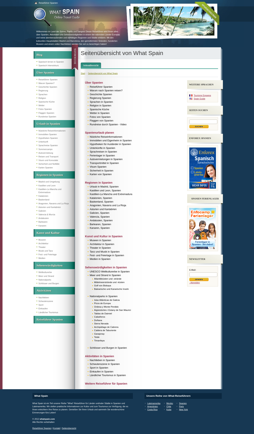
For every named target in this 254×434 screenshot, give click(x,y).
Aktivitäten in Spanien (99, 356)
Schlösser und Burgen (48, 283)
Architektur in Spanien (102, 244)
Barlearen (43, 222)
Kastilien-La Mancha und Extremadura (111, 194)
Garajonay (99, 333)
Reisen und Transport (48, 156)
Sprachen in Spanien (101, 101)
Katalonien (43, 196)
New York (183, 409)
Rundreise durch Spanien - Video (108, 124)
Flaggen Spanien (46, 113)
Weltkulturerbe (45, 272)
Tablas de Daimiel (103, 313)
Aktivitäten (44, 290)
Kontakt (56, 428)
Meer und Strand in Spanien (105, 275)
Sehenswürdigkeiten (49, 265)
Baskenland (43, 199)
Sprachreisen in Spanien (103, 151)
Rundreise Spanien (47, 116)
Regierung (43, 90)
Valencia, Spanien (100, 216)
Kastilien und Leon (47, 185)
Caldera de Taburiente (105, 330)
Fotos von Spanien (100, 116)
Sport (40, 305)
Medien (41, 258)
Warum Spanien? (46, 83)
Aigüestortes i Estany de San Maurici (112, 310)
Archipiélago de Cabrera (106, 327)
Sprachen (42, 94)
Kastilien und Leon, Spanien (105, 190)
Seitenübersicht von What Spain (103, 73)
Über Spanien (45, 72)
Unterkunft (43, 142)
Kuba (169, 409)
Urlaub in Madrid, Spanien (104, 186)
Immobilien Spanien (47, 134)
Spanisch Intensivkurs (48, 65)
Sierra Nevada (101, 323)
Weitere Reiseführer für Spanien (106, 383)
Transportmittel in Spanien (104, 163)
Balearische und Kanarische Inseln (111, 289)
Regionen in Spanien (50, 174)
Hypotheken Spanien (48, 138)
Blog (39, 54)
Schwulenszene (45, 301)
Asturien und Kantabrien (49, 207)
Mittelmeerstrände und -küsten (109, 282)
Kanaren (42, 226)
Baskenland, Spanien (101, 201)
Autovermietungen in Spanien (106, 159)
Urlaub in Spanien (48, 123)
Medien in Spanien (100, 259)
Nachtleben (43, 297)
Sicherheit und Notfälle (48, 164)
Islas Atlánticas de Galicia (107, 300)
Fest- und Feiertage (47, 254)
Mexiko (170, 403)
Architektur (43, 243)
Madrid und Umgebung (49, 182)
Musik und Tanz (45, 251)
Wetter (41, 105)
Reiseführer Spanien (48, 3)
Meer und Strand (46, 276)
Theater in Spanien (100, 247)
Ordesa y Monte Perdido (106, 306)
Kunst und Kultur (48, 232)
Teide (96, 337)
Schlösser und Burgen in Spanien (108, 347)
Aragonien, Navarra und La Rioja (53, 203)
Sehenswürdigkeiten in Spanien (106, 267)
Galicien (42, 211)
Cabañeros (99, 316)
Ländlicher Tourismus (48, 312)
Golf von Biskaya (102, 285)
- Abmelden (194, 282)
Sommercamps (45, 149)
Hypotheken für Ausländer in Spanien (110, 144)
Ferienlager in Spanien (102, 155)
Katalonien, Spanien (101, 198)
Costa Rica (152, 409)
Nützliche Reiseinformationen (51, 131)
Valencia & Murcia (46, 214)
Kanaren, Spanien (100, 227)
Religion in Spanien (100, 105)
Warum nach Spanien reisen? (106, 90)
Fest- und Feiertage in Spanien (107, 255)
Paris (181, 406)
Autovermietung (45, 153)
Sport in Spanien (99, 367)
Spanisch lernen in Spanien (51, 62)
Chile (169, 406)
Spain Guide (199, 98)
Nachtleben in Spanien (102, 360)
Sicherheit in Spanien (101, 170)
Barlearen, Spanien (100, 224)
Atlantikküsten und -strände (107, 278)
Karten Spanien (45, 167)
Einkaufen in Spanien (101, 371)
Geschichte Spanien (47, 87)
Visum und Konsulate (48, 160)
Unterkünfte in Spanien (102, 148)
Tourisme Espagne (202, 95)
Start (83, 73)
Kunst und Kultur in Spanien (103, 236)
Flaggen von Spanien (101, 120)
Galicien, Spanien (99, 212)
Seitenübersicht (91, 65)
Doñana (98, 320)
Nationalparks (44, 280)
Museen (42, 240)
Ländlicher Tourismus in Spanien (108, 375)
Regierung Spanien (100, 98)
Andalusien (43, 218)
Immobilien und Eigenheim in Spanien (111, 140)
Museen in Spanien (100, 240)
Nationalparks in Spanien (103, 296)
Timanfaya (99, 340)
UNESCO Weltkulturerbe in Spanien (110, 271)
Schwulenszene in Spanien (105, 364)
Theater (42, 247)
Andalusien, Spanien (101, 220)
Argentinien (152, 406)
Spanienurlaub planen (99, 132)
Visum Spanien (98, 166)
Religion (42, 98)
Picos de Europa (102, 303)
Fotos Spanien (45, 109)
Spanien (183, 403)
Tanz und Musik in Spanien (105, 251)
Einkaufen (43, 308)
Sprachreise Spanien (48, 145)
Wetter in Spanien (100, 113)
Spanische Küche (46, 102)
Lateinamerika (154, 403)
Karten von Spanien (101, 174)
